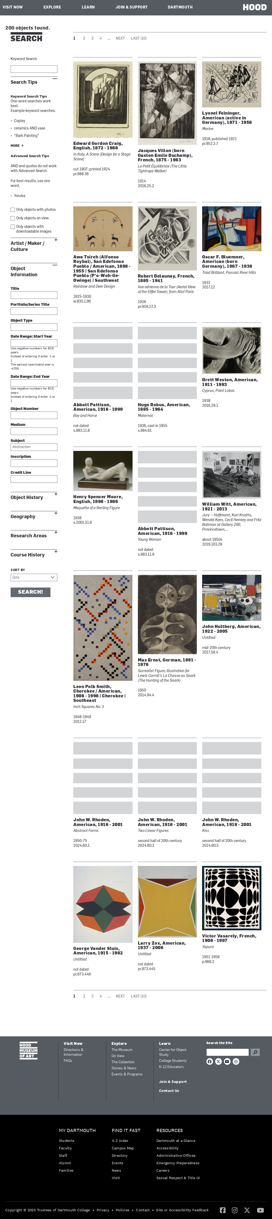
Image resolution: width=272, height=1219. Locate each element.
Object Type (21, 321)
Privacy (103, 1210)
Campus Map (123, 1148)
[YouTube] (260, 1210)
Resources (169, 1130)
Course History (28, 555)
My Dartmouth (77, 1130)
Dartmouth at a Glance (175, 1140)
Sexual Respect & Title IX (178, 1177)
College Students (173, 1061)
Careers (162, 1170)
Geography (23, 517)
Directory (120, 1155)
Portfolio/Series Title (30, 305)
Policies (122, 1210)
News (116, 1170)
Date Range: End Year (30, 377)
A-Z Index (120, 1140)
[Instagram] (234, 1210)
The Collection (123, 1062)
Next (120, 39)
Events (118, 1163)
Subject (18, 441)
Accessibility (167, 1148)
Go (255, 1052)
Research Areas (29, 536)
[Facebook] (223, 1210)
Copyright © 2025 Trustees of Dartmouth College (47, 1210)
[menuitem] (79, 1152)
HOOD (255, 7)
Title (15, 289)
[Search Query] (227, 1052)
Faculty (65, 1148)
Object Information (24, 272)
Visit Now (13, 8)
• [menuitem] (93, 1210)
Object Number (25, 409)
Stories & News (124, 1068)
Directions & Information (74, 1052)
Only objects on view (32, 218)
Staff (63, 1155)
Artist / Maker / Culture (27, 246)
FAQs (68, 1061)
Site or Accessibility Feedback (182, 1210)
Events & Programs (127, 1074)
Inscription (21, 457)
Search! (30, 592)
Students (66, 1140)
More (15, 146)
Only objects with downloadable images (34, 229)
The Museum (122, 1050)
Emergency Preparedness (178, 1163)
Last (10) (139, 39)
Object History (27, 497)
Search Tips (24, 82)
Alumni (65, 1163)
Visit (116, 1177)
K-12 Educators (171, 1067)
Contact (143, 1210)
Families (66, 1170)
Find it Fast (126, 1130)
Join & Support (132, 8)
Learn (88, 8)
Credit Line (21, 473)
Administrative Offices (176, 1155)
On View (118, 1056)
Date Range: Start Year (31, 337)
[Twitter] (247, 1210)
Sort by (18, 570)
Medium (18, 425)
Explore (52, 8)
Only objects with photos (36, 210)
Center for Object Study (172, 1052)
